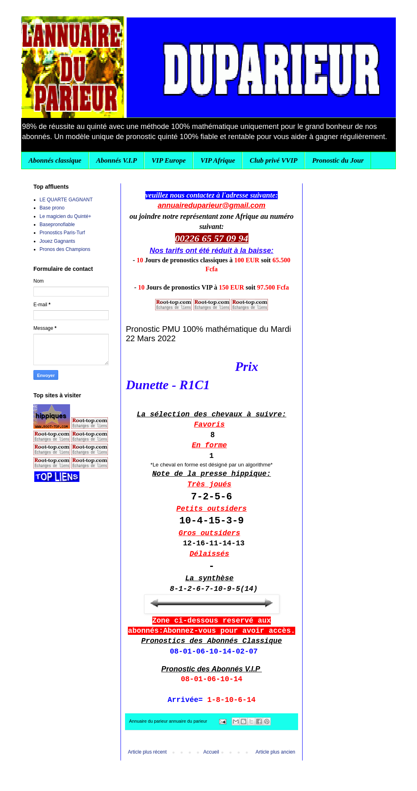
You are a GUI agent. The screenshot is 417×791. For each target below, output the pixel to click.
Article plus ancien (275, 752)
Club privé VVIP (273, 160)
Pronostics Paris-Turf (62, 232)
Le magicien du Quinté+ (65, 216)
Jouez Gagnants (57, 241)
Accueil (211, 752)
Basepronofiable (57, 224)
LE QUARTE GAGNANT (66, 200)
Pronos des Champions (65, 249)
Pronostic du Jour (338, 160)
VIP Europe (168, 160)
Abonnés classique (55, 160)
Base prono (52, 208)
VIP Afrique (217, 160)
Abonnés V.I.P (116, 160)
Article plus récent (147, 752)
